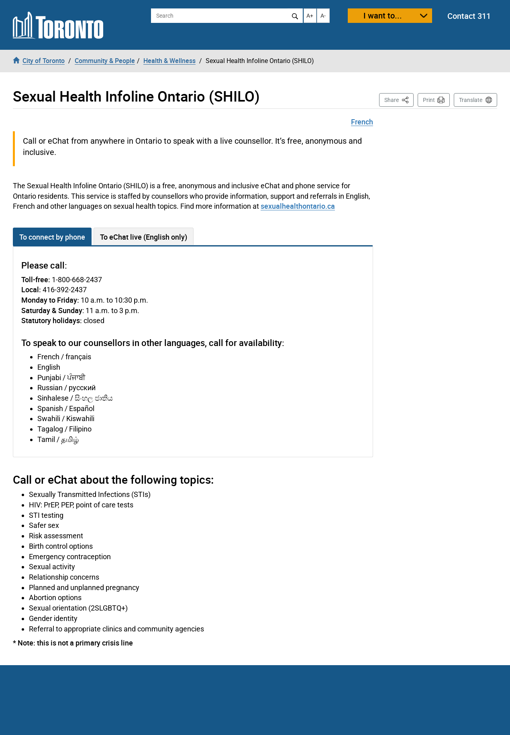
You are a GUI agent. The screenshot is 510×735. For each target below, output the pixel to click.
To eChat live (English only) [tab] (143, 237)
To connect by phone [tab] (52, 237)
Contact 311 (469, 15)
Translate (470, 100)
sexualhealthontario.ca (298, 206)
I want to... (382, 15)
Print (429, 100)
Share (399, 99)
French (362, 121)
